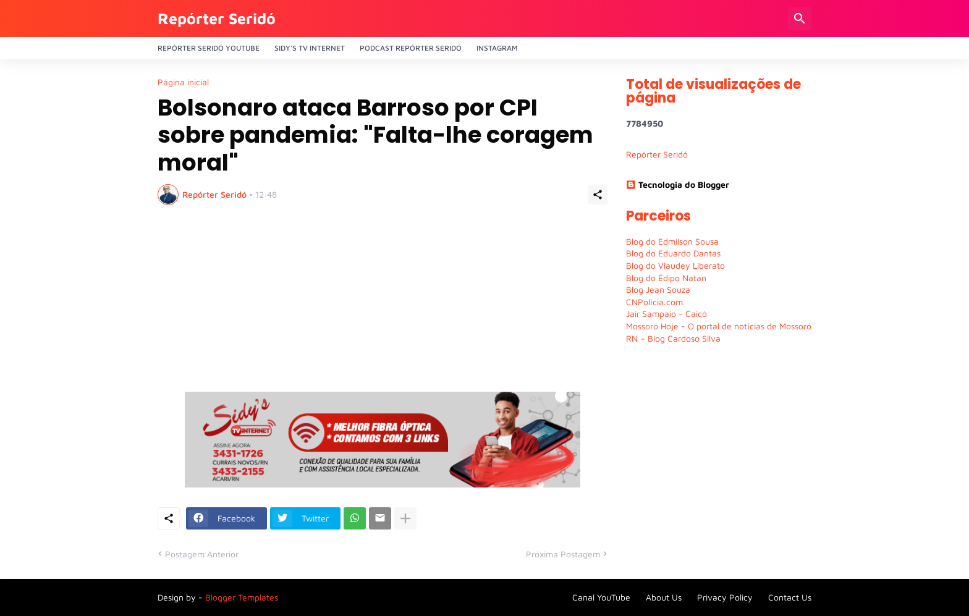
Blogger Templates (241, 597)
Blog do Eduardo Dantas (673, 253)
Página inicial (183, 82)
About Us (664, 597)
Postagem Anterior (202, 554)
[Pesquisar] (799, 18)
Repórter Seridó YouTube (209, 48)
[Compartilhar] (597, 195)
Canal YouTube (601, 597)
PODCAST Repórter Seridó (411, 48)
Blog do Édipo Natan (666, 277)
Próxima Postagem (563, 554)
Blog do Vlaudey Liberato (675, 265)
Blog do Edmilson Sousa (672, 241)
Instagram (497, 48)
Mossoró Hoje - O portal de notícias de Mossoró (718, 326)
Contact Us (789, 597)
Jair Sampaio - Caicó (666, 313)
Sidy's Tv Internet (309, 48)
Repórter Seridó (217, 18)
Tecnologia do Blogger (677, 184)
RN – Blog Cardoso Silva (673, 338)
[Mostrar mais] (405, 518)
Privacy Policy (725, 597)
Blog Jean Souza (658, 289)
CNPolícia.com (654, 302)
